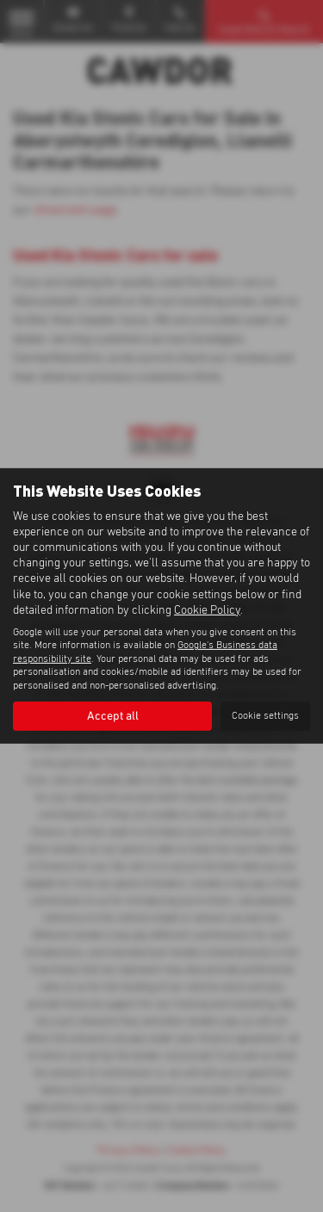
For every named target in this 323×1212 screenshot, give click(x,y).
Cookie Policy (207, 610)
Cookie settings (265, 716)
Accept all (113, 716)
